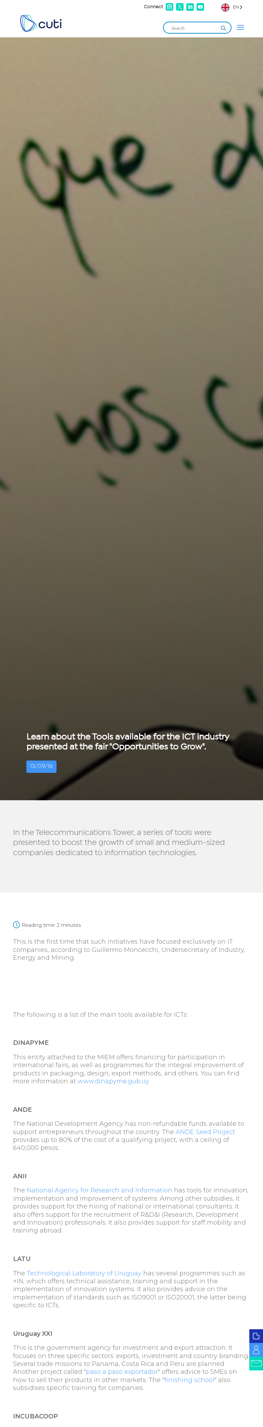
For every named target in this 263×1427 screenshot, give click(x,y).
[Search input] (194, 28)
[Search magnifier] (223, 28)
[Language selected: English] (232, 7)
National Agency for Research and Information (99, 1190)
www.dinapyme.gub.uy (113, 1081)
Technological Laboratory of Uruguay (84, 1273)
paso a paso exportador (122, 1372)
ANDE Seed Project (205, 1132)
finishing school (189, 1380)
